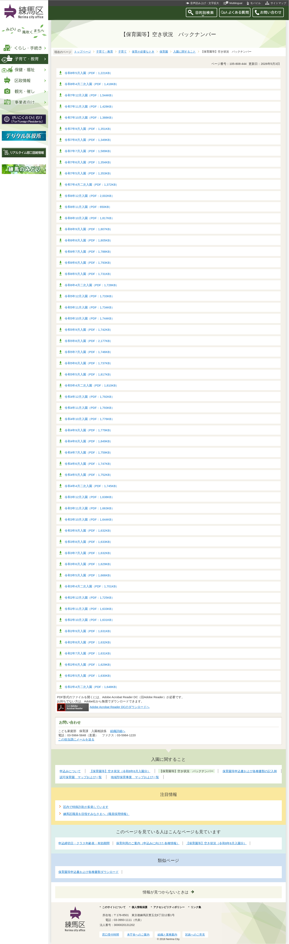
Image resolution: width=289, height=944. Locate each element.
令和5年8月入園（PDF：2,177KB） (89, 341)
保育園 (164, 51)
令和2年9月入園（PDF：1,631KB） (89, 631)
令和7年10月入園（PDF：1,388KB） (89, 117)
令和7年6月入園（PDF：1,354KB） (89, 162)
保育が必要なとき (143, 51)
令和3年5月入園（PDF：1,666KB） (89, 575)
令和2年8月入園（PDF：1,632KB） (89, 642)
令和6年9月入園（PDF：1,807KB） (89, 229)
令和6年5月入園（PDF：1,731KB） (89, 274)
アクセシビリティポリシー (169, 907)
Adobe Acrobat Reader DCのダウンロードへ (103, 707)
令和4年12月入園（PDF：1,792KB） (89, 396)
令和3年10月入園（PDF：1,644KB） (89, 519)
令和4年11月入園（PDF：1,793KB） (89, 407)
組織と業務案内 (167, 934)
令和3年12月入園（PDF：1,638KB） (89, 497)
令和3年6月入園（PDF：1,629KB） (89, 564)
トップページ (82, 51)
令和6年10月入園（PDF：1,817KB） (89, 218)
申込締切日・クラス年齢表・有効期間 (84, 843)
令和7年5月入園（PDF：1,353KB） (89, 173)
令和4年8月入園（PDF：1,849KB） (89, 441)
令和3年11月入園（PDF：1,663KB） (89, 508)
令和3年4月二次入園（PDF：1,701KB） (92, 586)
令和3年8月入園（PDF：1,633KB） (89, 541)
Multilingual (235, 3)
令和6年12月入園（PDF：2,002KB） (89, 195)
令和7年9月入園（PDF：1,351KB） (89, 128)
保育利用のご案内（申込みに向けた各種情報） (147, 843)
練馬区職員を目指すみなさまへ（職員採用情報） (96, 814)
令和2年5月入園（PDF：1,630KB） (89, 675)
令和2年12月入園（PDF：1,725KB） (89, 597)
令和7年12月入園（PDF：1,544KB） (89, 95)
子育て (122, 51)
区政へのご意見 (195, 934)
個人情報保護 (139, 907)
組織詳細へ (117, 731)
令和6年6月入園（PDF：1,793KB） (89, 262)
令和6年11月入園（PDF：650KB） (88, 207)
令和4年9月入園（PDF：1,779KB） (89, 430)
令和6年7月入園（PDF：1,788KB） (89, 251)
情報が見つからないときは (165, 892)
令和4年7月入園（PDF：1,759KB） (89, 452)
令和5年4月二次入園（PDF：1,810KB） (92, 385)
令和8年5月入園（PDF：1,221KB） (89, 73)
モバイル (255, 3)
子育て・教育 (104, 51)
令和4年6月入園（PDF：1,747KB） (89, 463)
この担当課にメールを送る (76, 739)
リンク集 (196, 907)
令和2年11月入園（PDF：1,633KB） (89, 608)
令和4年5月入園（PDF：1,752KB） (89, 474)
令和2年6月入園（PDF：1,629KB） (89, 664)
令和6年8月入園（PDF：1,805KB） (89, 240)
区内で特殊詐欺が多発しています (85, 807)
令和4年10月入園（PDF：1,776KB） (89, 419)
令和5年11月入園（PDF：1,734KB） (89, 307)
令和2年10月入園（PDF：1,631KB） (89, 620)
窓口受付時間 (110, 934)
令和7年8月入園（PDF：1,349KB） (89, 139)
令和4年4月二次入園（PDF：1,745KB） (92, 486)
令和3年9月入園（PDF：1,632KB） (89, 530)
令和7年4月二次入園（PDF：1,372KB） (92, 184)
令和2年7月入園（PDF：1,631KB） (89, 653)
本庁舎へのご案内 (138, 934)
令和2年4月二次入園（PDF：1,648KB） (92, 687)
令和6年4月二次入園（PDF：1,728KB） (92, 285)
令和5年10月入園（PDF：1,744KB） (89, 318)
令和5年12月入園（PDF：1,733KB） (89, 296)
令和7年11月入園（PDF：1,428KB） (89, 106)
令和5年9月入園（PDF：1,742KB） (89, 329)
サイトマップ (278, 3)
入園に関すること (184, 51)
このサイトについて (114, 907)
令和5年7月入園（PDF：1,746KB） (89, 352)
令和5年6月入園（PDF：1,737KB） (89, 363)
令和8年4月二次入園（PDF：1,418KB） (92, 84)
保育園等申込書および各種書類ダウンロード (88, 872)
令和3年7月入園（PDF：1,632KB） (89, 553)
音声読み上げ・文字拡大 (204, 3)
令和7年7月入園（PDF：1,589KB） (89, 151)
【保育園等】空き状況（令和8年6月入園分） (216, 843)
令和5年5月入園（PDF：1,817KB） (89, 374)
